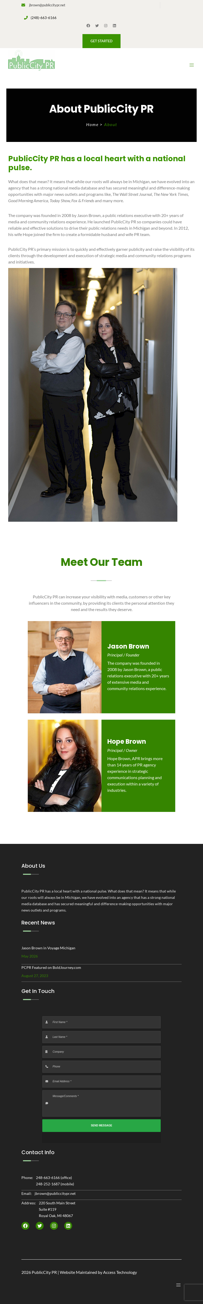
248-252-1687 (48, 1184)
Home (93, 124)
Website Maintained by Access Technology (98, 1272)
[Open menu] (191, 65)
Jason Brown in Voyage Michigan (48, 948)
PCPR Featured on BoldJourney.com (51, 967)
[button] (101, 41)
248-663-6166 (48, 1177)
